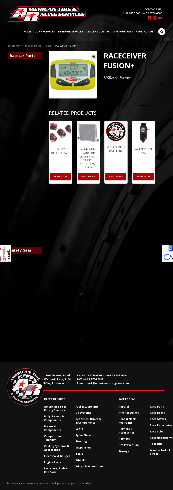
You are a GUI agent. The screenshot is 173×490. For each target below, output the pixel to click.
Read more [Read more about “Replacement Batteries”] (116, 176)
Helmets (124, 438)
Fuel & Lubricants (87, 406)
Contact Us (144, 31)
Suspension (83, 447)
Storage (124, 451)
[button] (94, 57)
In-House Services (70, 31)
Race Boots (157, 412)
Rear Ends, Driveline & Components (89, 420)
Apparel (124, 406)
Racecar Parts (32, 45)
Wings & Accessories (89, 466)
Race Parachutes (161, 425)
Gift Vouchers (123, 31)
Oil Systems (83, 412)
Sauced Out (86, 483)
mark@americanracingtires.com (107, 383)
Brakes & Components (52, 428)
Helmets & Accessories (127, 430)
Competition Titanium (52, 437)
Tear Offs (156, 444)
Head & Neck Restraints (127, 420)
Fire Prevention (129, 445)
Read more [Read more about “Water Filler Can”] (143, 176)
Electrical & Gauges (57, 456)
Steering (81, 441)
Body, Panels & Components (54, 418)
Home (27, 31)
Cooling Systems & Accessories (56, 447)
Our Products (45, 31)
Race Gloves (158, 419)
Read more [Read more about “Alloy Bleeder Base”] (60, 176)
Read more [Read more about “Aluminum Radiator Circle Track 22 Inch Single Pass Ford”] (88, 176)
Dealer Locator (97, 31)
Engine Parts (52, 462)
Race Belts (157, 406)
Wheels (80, 460)
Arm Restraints (129, 412)
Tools (48, 45)
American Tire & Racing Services (55, 408)
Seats (79, 429)
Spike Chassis (85, 435)
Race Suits (157, 431)
